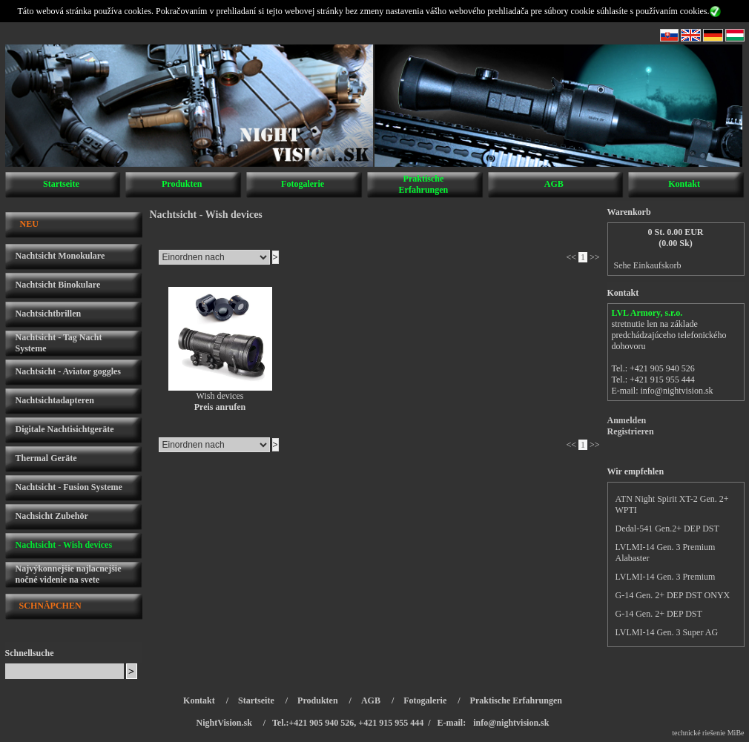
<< (571, 257)
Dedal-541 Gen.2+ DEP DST (667, 528)
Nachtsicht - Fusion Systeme (69, 487)
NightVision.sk (224, 723)
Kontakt (684, 184)
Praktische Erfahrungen (424, 184)
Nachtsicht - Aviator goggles (69, 371)
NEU (29, 224)
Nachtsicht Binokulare (58, 284)
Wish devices (220, 396)
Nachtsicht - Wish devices (64, 545)
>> (595, 257)
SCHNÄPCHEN (50, 605)
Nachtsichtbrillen (49, 313)
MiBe (736, 733)
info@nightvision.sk (677, 390)
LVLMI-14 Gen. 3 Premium (666, 577)
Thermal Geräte (46, 458)
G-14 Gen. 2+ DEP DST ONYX (673, 595)
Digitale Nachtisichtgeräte (65, 429)
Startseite (61, 184)
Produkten (182, 184)
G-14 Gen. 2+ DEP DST (659, 614)
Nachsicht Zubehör (52, 516)
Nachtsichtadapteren (55, 400)
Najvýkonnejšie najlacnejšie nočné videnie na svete (69, 574)
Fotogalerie (302, 184)
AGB (554, 184)
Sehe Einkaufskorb (648, 265)
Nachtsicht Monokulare (60, 256)
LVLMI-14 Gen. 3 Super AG (667, 632)
